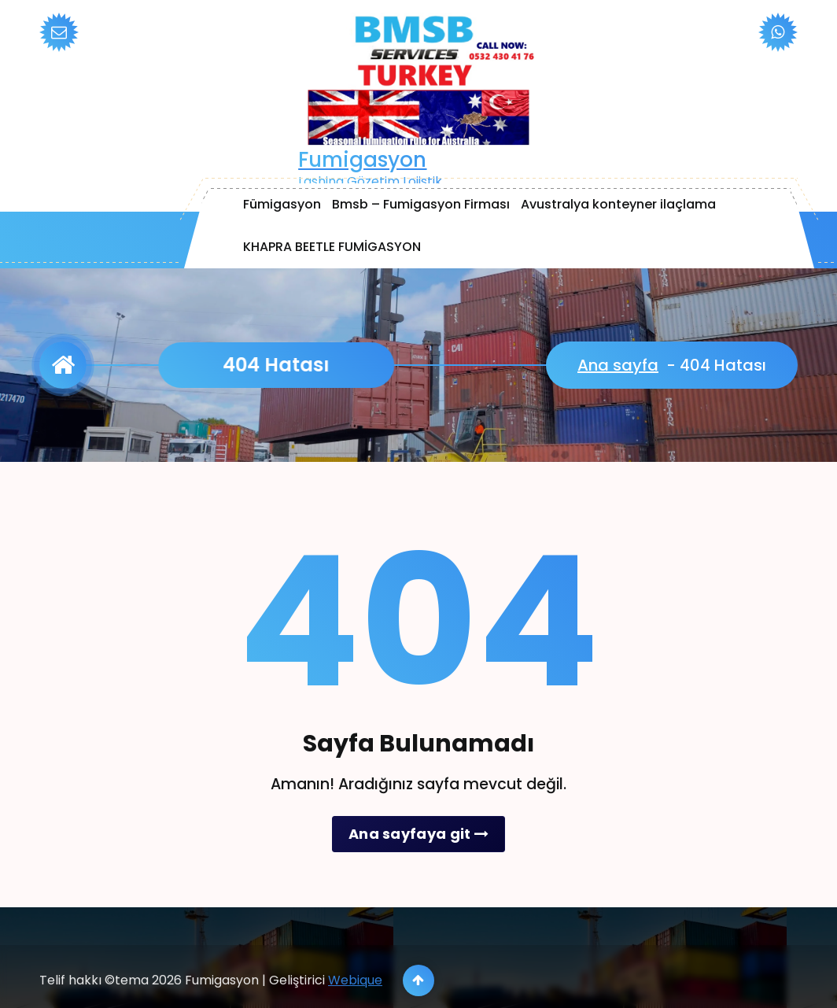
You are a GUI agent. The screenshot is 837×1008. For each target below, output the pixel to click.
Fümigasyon (282, 204)
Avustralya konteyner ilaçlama (618, 204)
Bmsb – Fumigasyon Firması (421, 204)
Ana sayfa (617, 365)
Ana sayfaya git (418, 834)
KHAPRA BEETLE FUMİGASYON (332, 247)
